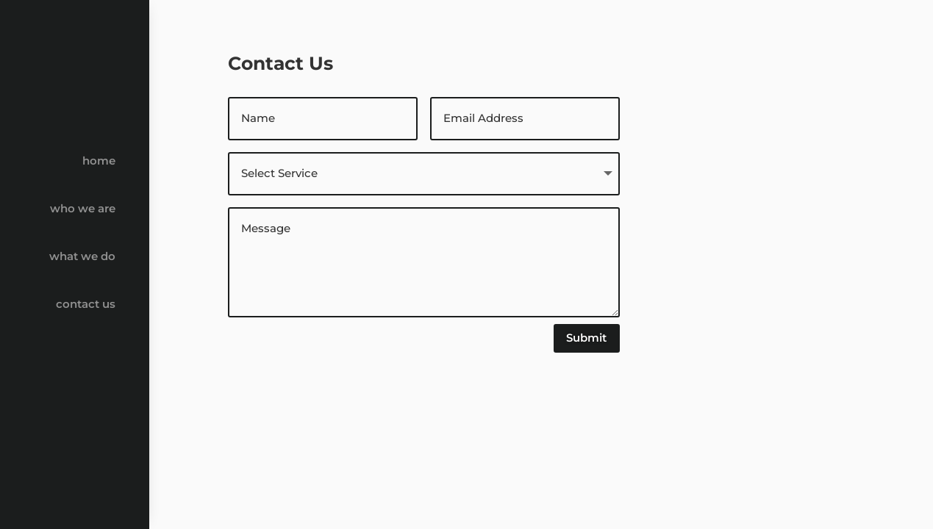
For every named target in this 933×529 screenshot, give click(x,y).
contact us (85, 304)
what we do (82, 256)
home (98, 161)
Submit (586, 338)
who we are (82, 208)
